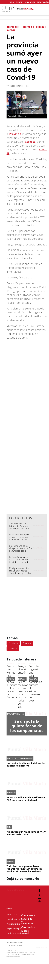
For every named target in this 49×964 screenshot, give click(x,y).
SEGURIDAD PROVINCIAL (37, 678)
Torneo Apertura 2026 (15, 714)
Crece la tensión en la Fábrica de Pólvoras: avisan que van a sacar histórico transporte (19, 527)
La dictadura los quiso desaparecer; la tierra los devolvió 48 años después (19, 538)
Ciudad (19, 2)
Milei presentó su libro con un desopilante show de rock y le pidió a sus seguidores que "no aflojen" (20, 573)
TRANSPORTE (11, 678)
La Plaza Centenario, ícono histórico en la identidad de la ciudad (19, 559)
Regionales (30, 2)
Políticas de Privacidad (15, 945)
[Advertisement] (24, 435)
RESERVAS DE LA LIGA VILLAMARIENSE (20, 758)
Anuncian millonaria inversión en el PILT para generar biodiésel (26, 798)
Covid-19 (12, 648)
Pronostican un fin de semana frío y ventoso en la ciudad (26, 833)
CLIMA (9, 827)
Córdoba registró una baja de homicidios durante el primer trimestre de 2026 (35, 683)
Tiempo (17, 928)
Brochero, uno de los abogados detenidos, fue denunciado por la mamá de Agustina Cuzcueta (20, 550)
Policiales (11, 924)
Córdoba (30, 141)
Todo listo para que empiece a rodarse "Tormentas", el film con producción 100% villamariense (24, 869)
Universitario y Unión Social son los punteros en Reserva (26, 764)
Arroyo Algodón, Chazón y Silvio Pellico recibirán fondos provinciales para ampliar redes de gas (25, 686)
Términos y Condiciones (15, 942)
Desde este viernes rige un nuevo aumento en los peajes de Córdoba (12, 682)
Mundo (17, 919)
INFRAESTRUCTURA (24, 678)
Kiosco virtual (25, 932)
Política (17, 924)
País (16, 914)
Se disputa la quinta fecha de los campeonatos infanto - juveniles (26, 730)
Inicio (11, 2)
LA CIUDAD (10, 861)
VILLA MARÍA (11, 793)
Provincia (15, 134)
